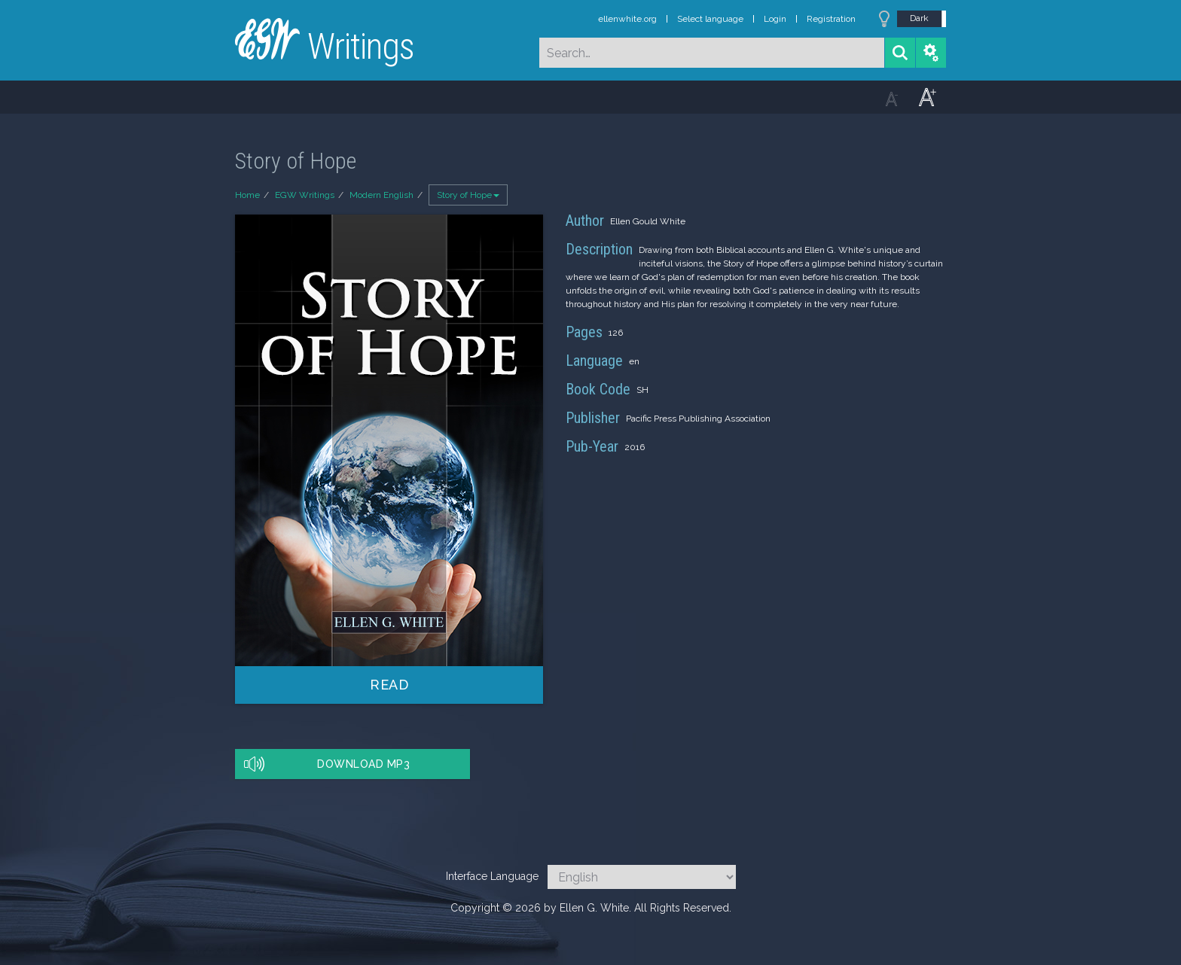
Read (389, 685)
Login (775, 19)
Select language (710, 19)
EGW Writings (304, 195)
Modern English (381, 195)
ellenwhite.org (627, 19)
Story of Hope (468, 195)
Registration (831, 19)
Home (247, 195)
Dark (919, 18)
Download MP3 (363, 764)
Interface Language (492, 876)
